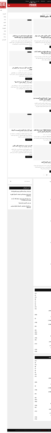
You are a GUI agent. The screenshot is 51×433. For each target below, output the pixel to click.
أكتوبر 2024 (46, 217)
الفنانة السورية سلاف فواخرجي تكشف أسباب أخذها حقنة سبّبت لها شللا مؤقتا (38, 52)
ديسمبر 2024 (46, 213)
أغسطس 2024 (46, 221)
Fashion (47, 295)
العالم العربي (46, 320)
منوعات (47, 349)
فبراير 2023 (46, 253)
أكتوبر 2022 (46, 260)
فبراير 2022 (46, 274)
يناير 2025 (47, 212)
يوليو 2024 (47, 222)
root (23, 38)
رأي (48, 330)
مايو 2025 (47, 204)
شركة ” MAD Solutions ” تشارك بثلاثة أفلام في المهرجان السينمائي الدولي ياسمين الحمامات (38, 131)
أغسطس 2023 (46, 242)
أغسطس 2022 (46, 264)
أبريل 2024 (47, 228)
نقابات (48, 351)
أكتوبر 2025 (46, 195)
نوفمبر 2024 (46, 215)
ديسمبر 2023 (46, 235)
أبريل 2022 (47, 271)
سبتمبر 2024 (46, 219)
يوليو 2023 (47, 244)
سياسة (47, 336)
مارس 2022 (46, 273)
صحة (48, 337)
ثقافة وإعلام (46, 82)
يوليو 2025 (47, 201)
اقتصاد (48, 316)
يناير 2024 (47, 233)
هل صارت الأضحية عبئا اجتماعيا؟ (17, 203)
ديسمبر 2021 (46, 278)
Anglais (24, 1)
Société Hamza (37, 430)
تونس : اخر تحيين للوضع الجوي (41, 162)
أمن (48, 312)
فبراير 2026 (46, 188)
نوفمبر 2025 (46, 194)
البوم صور (47, 318)
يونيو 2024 (47, 224)
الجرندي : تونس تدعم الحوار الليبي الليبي (15, 146)
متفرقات (47, 345)
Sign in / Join (29, 1)
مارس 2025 (46, 208)
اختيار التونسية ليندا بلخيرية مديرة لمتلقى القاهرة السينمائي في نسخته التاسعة (15, 36)
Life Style (47, 301)
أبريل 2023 (47, 249)
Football (47, 299)
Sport (48, 303)
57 (39, 175)
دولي (48, 328)
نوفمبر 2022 (46, 258)
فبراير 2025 (46, 210)
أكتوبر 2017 (46, 283)
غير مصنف (46, 146)
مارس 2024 (46, 229)
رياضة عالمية (46, 332)
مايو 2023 (47, 247)
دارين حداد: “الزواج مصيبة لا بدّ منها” (16, 82)
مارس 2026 (46, 186)
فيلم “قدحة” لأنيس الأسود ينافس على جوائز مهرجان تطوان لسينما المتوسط (38, 36)
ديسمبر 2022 (46, 256)
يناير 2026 (47, 190)
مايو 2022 (47, 269)
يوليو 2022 (47, 265)
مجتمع (48, 347)
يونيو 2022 (47, 267)
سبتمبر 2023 (46, 240)
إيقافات (47, 314)
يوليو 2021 (47, 282)
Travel (47, 308)
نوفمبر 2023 (46, 237)
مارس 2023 (46, 251)
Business (47, 293)
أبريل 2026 (47, 185)
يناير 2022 (47, 276)
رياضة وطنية (46, 334)
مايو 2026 (47, 183)
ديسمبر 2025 (46, 192)
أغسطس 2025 (46, 199)
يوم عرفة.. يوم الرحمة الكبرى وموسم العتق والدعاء (14, 191)
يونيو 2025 (47, 203)
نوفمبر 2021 (46, 280)
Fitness (47, 297)
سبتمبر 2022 (46, 262)
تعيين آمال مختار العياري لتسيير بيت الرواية (14, 130)
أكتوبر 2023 (46, 238)
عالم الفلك (47, 339)
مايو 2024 (47, 226)
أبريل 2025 (47, 206)
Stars (48, 304)
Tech (48, 306)
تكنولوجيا (47, 322)
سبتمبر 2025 (46, 197)
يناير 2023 (47, 255)
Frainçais (20, 1)
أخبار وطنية (47, 310)
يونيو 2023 (47, 246)
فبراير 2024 (46, 231)
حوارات (47, 326)
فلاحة (48, 343)
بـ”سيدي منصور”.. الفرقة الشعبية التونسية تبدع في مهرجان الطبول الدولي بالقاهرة (37, 98)
